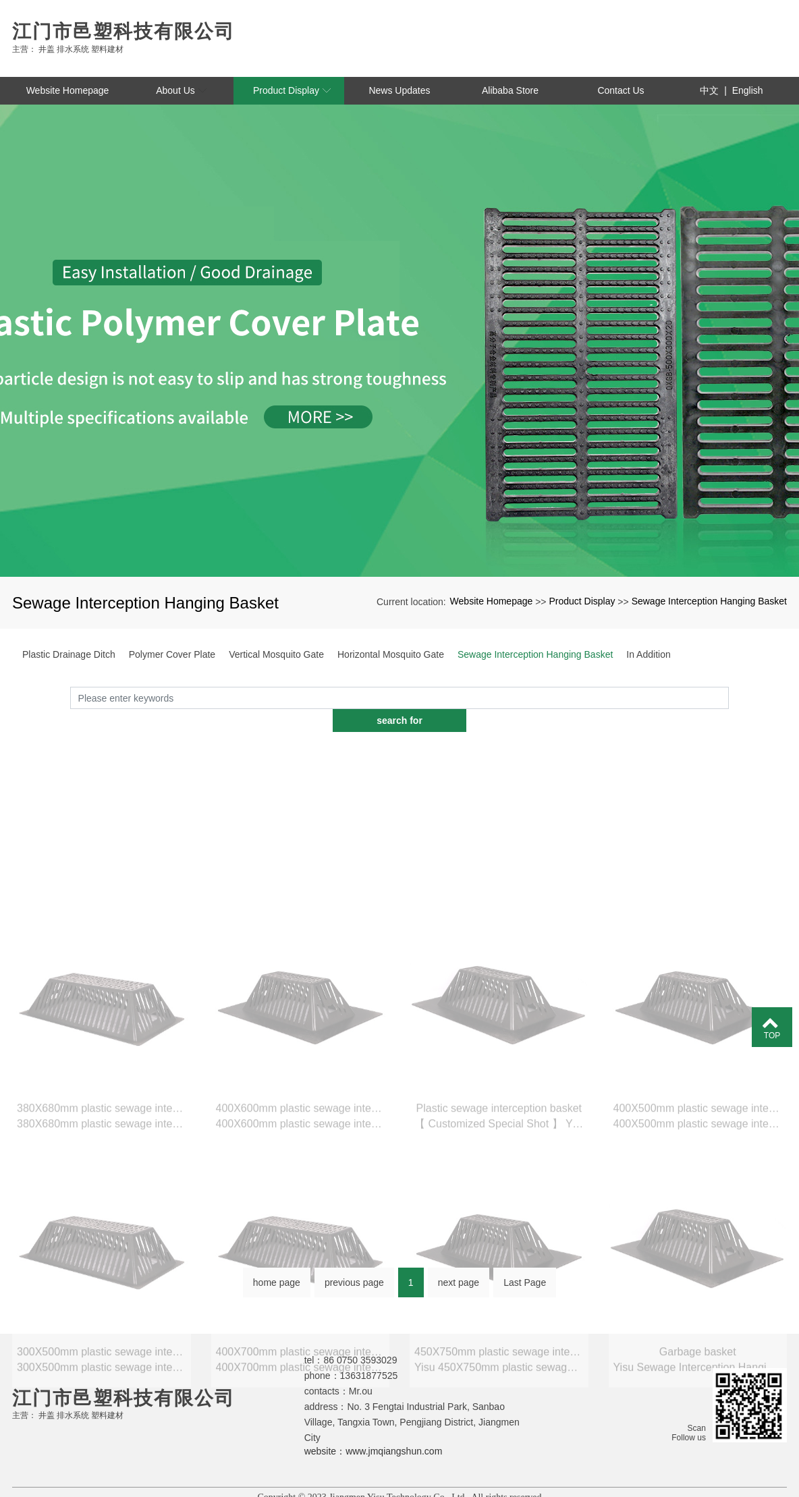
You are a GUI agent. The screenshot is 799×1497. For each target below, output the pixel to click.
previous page (354, 1283)
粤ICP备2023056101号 (399, 1486)
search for (729, 713)
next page (459, 1283)
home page (276, 1283)
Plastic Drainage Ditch (68, 654)
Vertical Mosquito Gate (276, 654)
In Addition (648, 654)
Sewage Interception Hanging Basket (709, 601)
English (747, 90)
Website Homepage (491, 601)
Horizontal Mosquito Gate (390, 654)
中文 (709, 90)
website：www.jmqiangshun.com (373, 1428)
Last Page (524, 1283)
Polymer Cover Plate (172, 654)
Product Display (582, 601)
